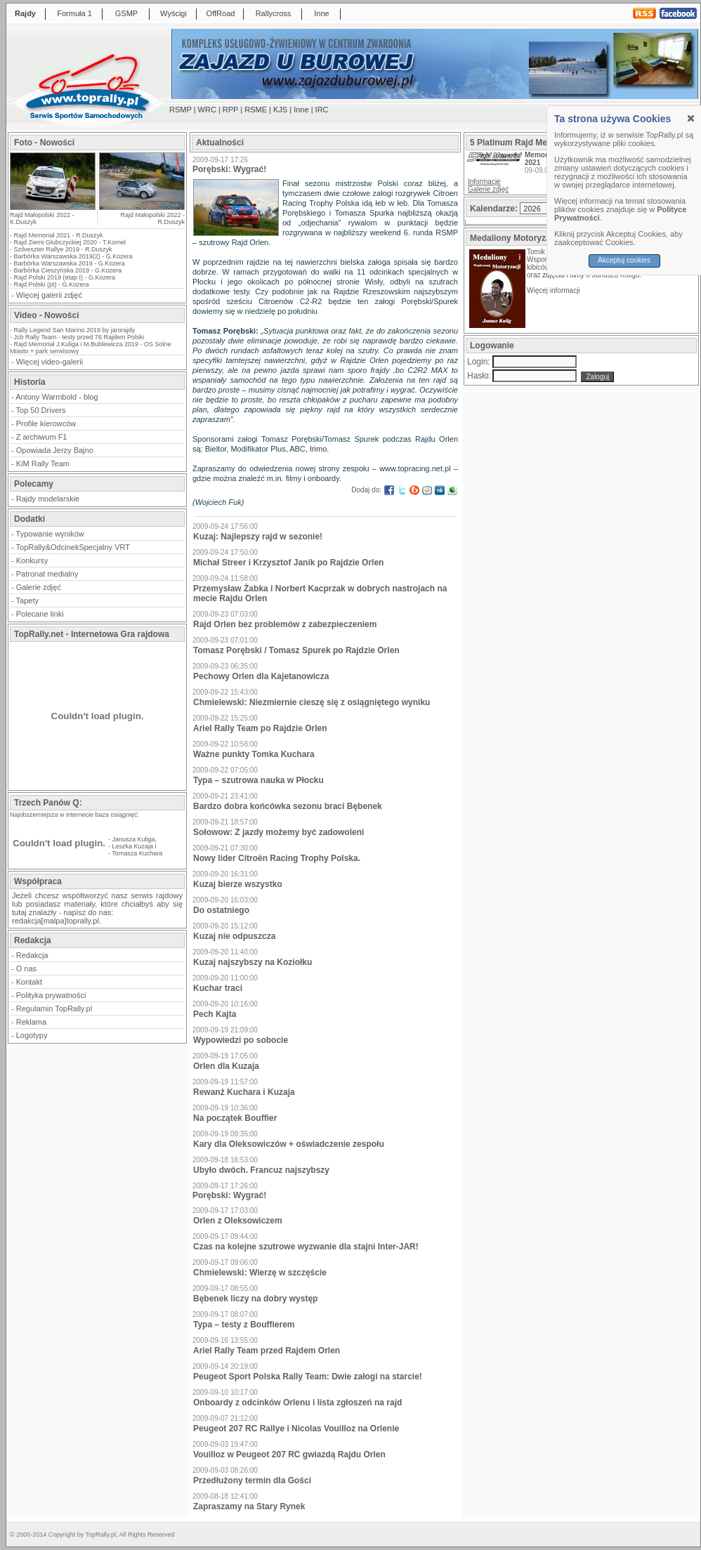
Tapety (27, 600)
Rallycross (273, 13)
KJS (280, 109)
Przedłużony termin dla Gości (252, 1480)
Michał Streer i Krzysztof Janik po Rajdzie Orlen (288, 562)
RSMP (180, 109)
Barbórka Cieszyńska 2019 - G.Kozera (68, 270)
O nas (26, 968)
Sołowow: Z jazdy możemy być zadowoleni (278, 832)
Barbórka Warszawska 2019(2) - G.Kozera (73, 256)
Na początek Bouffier (235, 1118)
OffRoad (221, 13)
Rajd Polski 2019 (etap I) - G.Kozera (65, 277)
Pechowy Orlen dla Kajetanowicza (261, 676)
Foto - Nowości (44, 142)
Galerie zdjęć (38, 587)
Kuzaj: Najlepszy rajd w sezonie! (257, 536)
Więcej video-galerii (49, 361)
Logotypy (32, 1035)
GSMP (126, 13)
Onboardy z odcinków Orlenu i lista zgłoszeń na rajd (297, 1402)
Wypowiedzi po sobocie (240, 1040)
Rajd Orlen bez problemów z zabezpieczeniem (284, 624)
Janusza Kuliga (133, 839)
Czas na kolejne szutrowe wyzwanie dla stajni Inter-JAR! (306, 1247)
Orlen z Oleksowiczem (237, 1221)
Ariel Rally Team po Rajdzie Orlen (260, 728)
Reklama (31, 1022)
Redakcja (32, 955)
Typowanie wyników (50, 534)
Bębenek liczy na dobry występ (255, 1298)
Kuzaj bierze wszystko (237, 884)
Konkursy (32, 560)
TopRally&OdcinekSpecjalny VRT (73, 547)
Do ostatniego (221, 910)
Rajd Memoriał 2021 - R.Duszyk (58, 235)
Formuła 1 (74, 13)
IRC (322, 109)
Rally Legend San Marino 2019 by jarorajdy (75, 330)
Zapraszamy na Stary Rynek (249, 1506)
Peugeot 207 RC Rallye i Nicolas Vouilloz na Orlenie (296, 1428)
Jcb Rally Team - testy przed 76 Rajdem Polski (79, 337)
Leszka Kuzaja (133, 846)
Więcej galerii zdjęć (49, 295)
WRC (207, 109)
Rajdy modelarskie (47, 498)
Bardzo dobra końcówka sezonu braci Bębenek (287, 806)
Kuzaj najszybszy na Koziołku (252, 962)
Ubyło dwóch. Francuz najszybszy (261, 1170)
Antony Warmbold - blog (56, 397)
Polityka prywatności (51, 995)
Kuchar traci (217, 988)
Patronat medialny (47, 574)
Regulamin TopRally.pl (54, 1008)
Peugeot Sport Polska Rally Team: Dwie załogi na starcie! (307, 1376)
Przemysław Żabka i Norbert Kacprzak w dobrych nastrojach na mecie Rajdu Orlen (320, 593)
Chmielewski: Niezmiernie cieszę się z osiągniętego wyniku (311, 702)
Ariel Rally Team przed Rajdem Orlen (266, 1350)
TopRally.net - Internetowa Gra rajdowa (91, 634)
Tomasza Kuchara (137, 853)
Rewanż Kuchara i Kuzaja (244, 1092)
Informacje (484, 181)
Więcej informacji (554, 290)
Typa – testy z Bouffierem (243, 1324)
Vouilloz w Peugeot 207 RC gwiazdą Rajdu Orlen (289, 1454)
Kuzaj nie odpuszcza (234, 936)
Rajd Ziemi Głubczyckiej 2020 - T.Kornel (70, 242)
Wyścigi (173, 13)
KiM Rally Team (43, 463)
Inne (321, 13)
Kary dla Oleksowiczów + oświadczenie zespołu (288, 1144)
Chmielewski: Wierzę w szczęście (260, 1273)
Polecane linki (40, 614)
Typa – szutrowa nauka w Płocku (258, 780)
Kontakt (29, 982)
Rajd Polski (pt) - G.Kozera (51, 284)
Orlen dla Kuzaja (226, 1066)
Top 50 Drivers (41, 410)
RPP (230, 109)
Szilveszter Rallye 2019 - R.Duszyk (63, 249)
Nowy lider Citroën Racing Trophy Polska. (276, 858)
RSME (255, 109)
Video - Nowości (46, 315)
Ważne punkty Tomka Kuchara (254, 754)
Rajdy (25, 13)
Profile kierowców (46, 423)
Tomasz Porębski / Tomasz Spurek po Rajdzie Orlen (296, 650)
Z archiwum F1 (41, 437)
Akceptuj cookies (624, 260)
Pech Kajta (214, 1014)
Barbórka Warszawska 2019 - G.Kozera (69, 263)
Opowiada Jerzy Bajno (54, 450)
